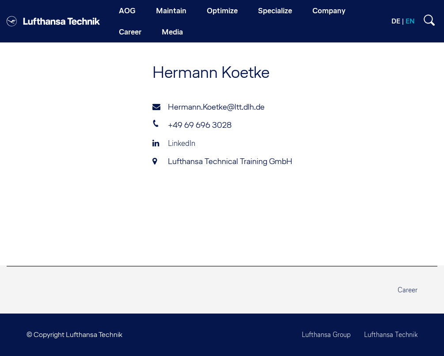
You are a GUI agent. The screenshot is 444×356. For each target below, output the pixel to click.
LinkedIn (173, 143)
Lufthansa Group (326, 334)
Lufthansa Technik (390, 334)
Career (407, 290)
